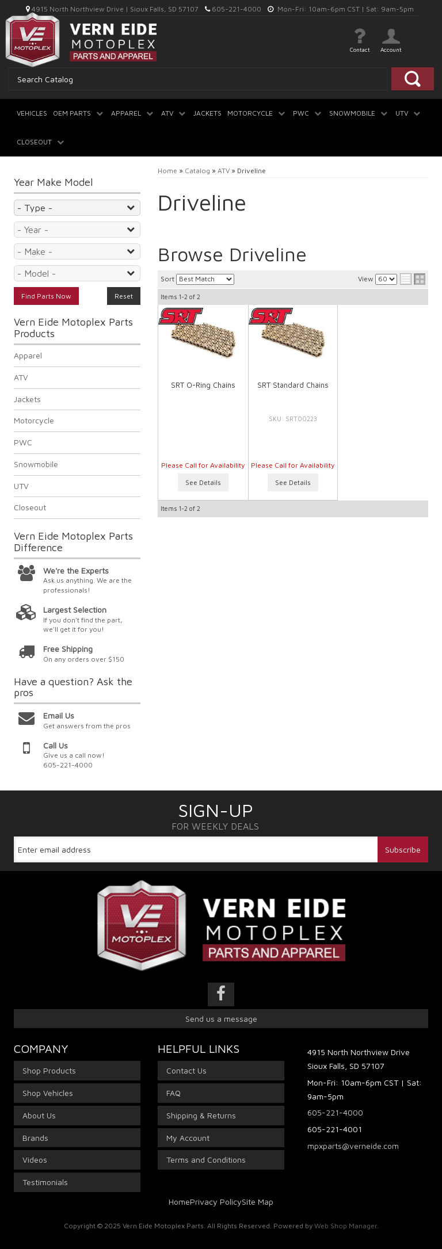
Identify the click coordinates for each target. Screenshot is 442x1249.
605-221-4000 (335, 1112)
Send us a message (221, 1018)
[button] (79, 109)
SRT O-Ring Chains (203, 384)
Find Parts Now (46, 296)
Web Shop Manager (345, 1225)
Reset (124, 296)
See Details (203, 482)
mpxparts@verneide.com (353, 1146)
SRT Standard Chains (293, 384)
